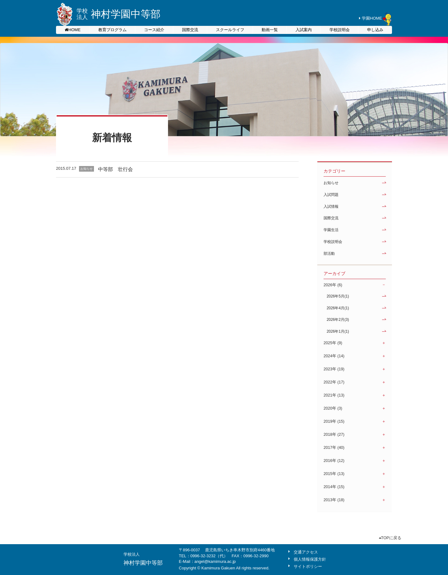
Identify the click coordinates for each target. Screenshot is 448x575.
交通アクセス (306, 552)
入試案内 (304, 29)
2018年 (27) (334, 434)
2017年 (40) (334, 447)
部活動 (329, 253)
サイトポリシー (308, 566)
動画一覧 (270, 29)
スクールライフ (230, 29)
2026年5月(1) (338, 296)
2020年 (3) (333, 408)
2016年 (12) (334, 461)
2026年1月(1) (338, 331)
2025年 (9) (333, 343)
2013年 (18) (334, 500)
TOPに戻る (390, 537)
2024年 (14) (334, 356)
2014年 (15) (334, 487)
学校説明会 (339, 29)
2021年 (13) (334, 395)
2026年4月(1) (338, 308)
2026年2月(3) (338, 319)
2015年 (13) (334, 474)
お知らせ (331, 183)
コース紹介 (154, 29)
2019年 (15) (334, 421)
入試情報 (331, 206)
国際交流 (190, 29)
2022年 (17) (334, 382)
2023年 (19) (334, 369)
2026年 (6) (333, 285)
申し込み (375, 29)
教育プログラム (112, 29)
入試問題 (331, 194)
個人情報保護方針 (310, 559)
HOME (74, 29)
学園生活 (331, 230)
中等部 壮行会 (115, 169)
